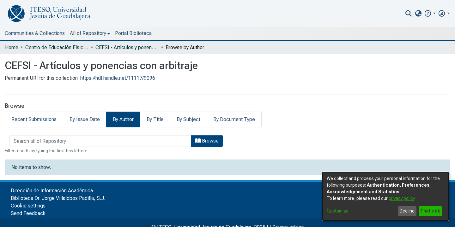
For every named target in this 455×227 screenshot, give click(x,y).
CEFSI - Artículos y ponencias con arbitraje (127, 47)
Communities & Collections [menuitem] (35, 33)
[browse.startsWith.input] (100, 141)
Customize (338, 210)
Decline (407, 210)
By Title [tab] (155, 119)
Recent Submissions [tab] (34, 119)
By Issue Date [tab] (85, 119)
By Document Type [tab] (234, 119)
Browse (207, 141)
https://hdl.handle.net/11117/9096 (117, 78)
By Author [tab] (123, 119)
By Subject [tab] (188, 119)
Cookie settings (28, 206)
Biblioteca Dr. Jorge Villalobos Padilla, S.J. (58, 198)
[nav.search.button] (409, 13)
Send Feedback (28, 213)
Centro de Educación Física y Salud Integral (56, 47)
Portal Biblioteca (133, 33)
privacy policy (402, 198)
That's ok (430, 210)
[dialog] (385, 196)
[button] (430, 13)
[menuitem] (418, 13)
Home (11, 47)
